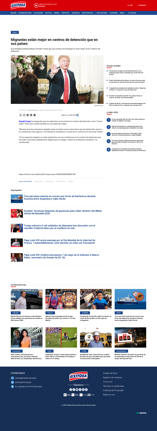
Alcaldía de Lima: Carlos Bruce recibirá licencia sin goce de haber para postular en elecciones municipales (95, 356)
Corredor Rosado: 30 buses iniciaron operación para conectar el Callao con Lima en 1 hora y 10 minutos (127, 142)
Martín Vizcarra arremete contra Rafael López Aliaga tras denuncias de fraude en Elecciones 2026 (26, 318)
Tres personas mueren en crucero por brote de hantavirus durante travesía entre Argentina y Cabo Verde (60, 197)
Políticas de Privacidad (113, 390)
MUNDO (70, 181)
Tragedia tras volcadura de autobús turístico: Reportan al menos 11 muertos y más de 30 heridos (129, 149)
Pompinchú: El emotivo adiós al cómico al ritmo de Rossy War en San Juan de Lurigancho (95, 318)
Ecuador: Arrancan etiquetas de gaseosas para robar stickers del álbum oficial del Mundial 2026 (63, 212)
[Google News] (83, 389)
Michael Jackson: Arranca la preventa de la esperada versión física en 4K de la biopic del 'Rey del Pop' (130, 356)
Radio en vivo (109, 394)
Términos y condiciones (113, 386)
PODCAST (142, 5)
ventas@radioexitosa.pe (25, 378)
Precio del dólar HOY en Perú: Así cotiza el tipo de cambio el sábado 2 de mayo (128, 120)
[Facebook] (70, 389)
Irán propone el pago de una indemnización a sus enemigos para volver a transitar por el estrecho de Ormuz (126, 72)
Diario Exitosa (39, 181)
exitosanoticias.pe (23, 382)
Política (48, 13)
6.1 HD (130, 5)
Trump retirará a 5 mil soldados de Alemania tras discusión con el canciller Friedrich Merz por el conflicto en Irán (59, 227)
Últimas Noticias (24, 13)
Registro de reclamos (112, 377)
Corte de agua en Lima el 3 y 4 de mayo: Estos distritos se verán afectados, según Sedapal (127, 134)
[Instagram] (80, 389)
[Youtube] (77, 389)
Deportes (65, 13)
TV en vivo (107, 382)
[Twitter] (73, 389)
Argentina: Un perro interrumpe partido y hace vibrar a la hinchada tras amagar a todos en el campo (60, 356)
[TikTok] (86, 389)
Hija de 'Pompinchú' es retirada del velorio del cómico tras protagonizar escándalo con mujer (127, 127)
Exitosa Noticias (61, 181)
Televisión (113, 13)
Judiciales (76, 13)
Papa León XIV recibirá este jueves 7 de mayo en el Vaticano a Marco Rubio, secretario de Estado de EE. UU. (61, 256)
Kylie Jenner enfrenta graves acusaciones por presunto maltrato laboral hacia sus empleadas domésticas (26, 356)
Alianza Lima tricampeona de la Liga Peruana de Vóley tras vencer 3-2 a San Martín (60, 318)
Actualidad (38, 13)
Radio (122, 13)
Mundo (56, 13)
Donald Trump (25, 121)
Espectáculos (87, 13)
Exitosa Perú (102, 13)
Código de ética (110, 373)
